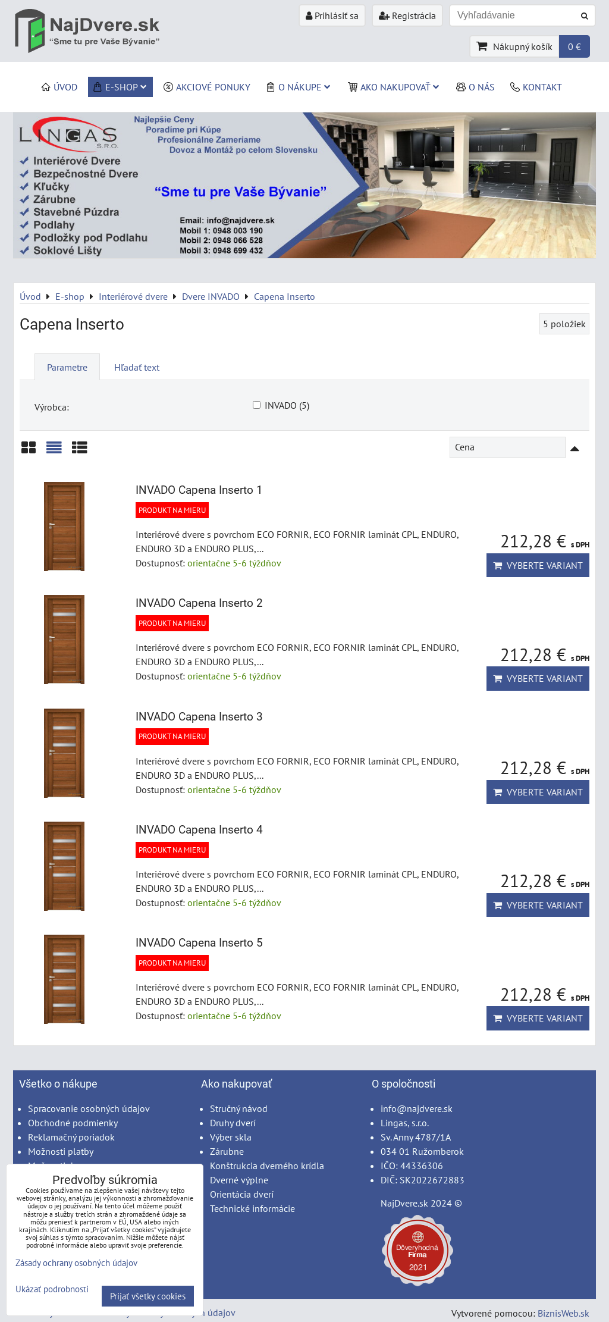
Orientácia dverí (242, 1194)
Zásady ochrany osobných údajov (76, 1262)
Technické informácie (252, 1208)
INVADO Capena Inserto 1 (199, 490)
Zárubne (227, 1151)
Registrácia (407, 15)
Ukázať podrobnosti (52, 1290)
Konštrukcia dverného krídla (267, 1165)
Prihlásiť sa (332, 15)
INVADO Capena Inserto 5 (199, 943)
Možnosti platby (60, 1151)
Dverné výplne (239, 1180)
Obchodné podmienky (73, 1123)
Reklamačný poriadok (71, 1137)
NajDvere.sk (404, 1203)
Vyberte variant (538, 565)
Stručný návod (239, 1108)
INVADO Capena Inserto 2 (199, 603)
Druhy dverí (233, 1123)
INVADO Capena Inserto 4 (199, 830)
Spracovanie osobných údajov (89, 1108)
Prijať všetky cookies (148, 1296)
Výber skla (231, 1137)
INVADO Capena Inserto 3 (199, 716)
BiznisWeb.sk (563, 1313)
